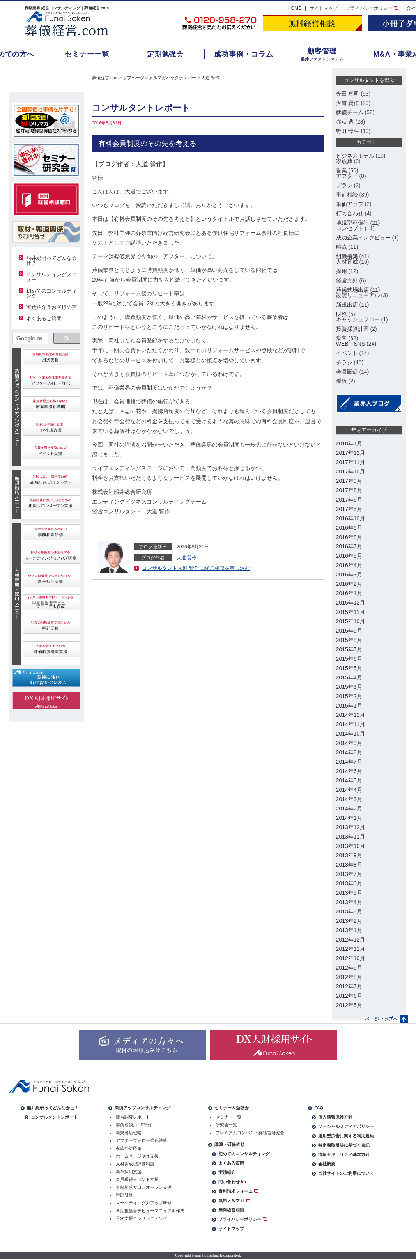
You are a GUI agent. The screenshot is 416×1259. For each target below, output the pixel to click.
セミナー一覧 (87, 54)
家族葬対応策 (129, 1148)
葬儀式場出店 (352, 290)
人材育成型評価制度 (135, 1163)
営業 (341, 170)
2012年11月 (350, 949)
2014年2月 (349, 808)
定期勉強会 (165, 54)
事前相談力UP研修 (134, 1124)
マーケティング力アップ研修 (144, 1202)
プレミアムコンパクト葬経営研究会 (250, 1132)
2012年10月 (350, 958)
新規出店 (347, 304)
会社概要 (326, 1163)
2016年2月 (349, 584)
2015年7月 (349, 649)
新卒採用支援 (129, 1171)
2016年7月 (349, 546)
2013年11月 (350, 836)
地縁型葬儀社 (352, 223)
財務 (341, 314)
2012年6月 (349, 996)
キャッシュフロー (358, 319)
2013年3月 (349, 911)
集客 (341, 338)
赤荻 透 (345, 122)
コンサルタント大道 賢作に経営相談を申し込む (196, 568)
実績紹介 (226, 1172)
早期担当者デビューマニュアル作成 (150, 1210)
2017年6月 (349, 500)
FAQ (318, 1107)
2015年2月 (349, 696)
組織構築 (347, 256)
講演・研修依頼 (229, 1144)
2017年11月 (350, 462)
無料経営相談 (231, 1210)
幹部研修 (124, 1195)
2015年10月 (350, 621)
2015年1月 (349, 705)
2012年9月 (349, 968)
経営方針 (347, 280)
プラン (344, 185)
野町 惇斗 (347, 131)
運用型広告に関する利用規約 (346, 1135)
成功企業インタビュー (363, 237)
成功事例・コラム (243, 54)
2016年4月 (349, 565)
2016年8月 (349, 537)
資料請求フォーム (238, 1191)
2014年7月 (349, 762)
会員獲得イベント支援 (137, 1179)
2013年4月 (349, 902)
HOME (294, 8)
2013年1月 (349, 930)
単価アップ (349, 204)
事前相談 (347, 195)
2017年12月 (350, 453)
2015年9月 (349, 631)
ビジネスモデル (355, 155)
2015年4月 (349, 677)
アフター (347, 176)
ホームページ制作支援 (137, 1156)
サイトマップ (324, 8)
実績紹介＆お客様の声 (51, 307)
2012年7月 (349, 986)
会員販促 (347, 372)
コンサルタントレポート (54, 1117)
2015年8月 (349, 640)
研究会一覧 (226, 1124)
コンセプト (349, 228)
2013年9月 (349, 855)
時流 (341, 247)
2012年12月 (350, 939)
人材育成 (347, 262)
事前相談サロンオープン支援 (144, 1187)
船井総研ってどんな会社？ (51, 260)
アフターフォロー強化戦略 (141, 1140)
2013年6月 (349, 883)
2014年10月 (350, 734)
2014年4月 (349, 790)
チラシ (344, 362)
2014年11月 (350, 724)
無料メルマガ (234, 1200)
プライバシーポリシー (372, 8)
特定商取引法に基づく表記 (344, 1145)
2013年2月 (349, 921)
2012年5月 (349, 1005)
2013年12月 (350, 827)
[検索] (29, 338)
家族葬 (344, 161)
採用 (341, 271)
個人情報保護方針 (335, 1117)
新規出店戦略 (129, 1132)
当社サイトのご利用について (346, 1173)
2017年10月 (350, 471)
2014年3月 (349, 799)
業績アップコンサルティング (142, 1107)
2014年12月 (350, 715)
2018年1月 (349, 443)
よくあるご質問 (44, 318)
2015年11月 (350, 612)
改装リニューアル (358, 295)
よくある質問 (231, 1163)
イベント (347, 353)
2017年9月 (349, 481)
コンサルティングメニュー (51, 276)
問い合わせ (231, 1181)
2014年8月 (349, 752)
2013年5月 (349, 893)
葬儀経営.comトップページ (118, 77)
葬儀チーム (349, 112)
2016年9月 (349, 528)
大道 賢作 (210, 77)
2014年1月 (349, 818)
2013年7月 (349, 874)
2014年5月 (349, 780)
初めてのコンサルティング (51, 293)
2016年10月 (350, 518)
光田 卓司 (347, 93)
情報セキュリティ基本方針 (344, 1154)
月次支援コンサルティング (141, 1218)
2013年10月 (350, 846)
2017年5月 (349, 509)
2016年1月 (349, 593)
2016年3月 (349, 574)
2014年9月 (349, 743)
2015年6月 (349, 659)
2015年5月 (349, 668)
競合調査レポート (133, 1117)
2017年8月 (349, 490)
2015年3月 (349, 687)
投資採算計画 (352, 329)
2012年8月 (349, 977)
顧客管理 (322, 51)
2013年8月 (349, 865)
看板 (341, 381)
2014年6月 (349, 771)
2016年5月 (349, 556)
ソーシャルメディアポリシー (346, 1126)
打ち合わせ (349, 213)
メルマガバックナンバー (172, 77)
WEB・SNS (350, 343)
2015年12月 (350, 602)
